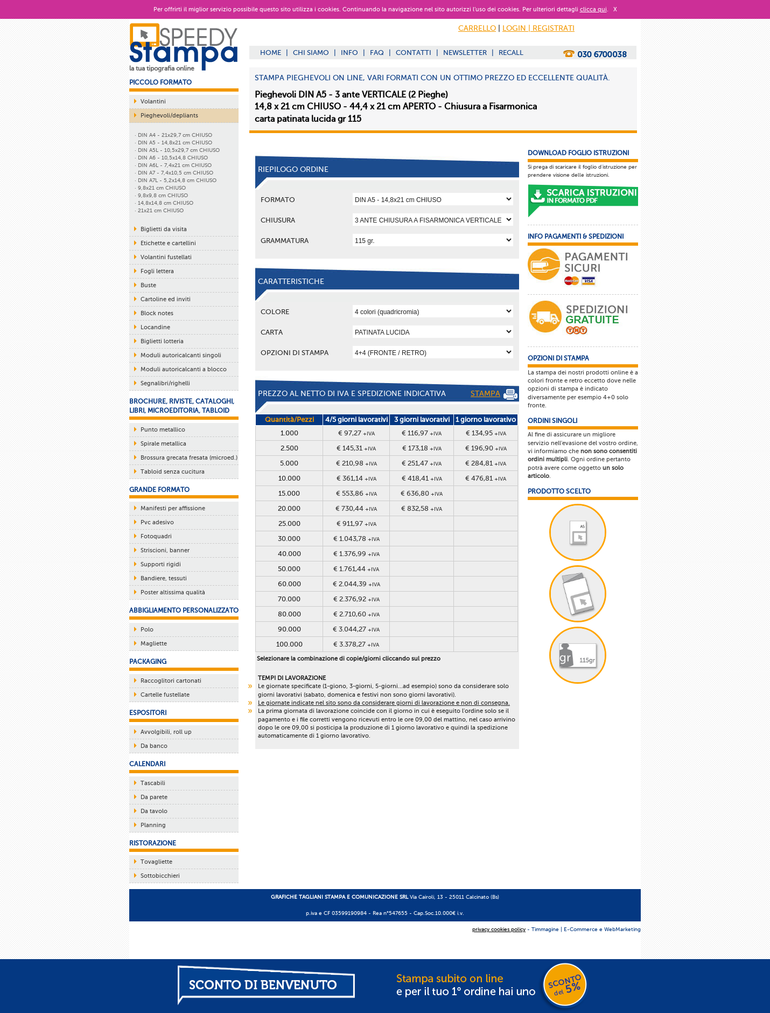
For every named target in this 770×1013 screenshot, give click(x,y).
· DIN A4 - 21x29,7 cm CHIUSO (173, 135)
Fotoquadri (156, 536)
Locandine (155, 327)
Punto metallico (163, 429)
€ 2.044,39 (356, 584)
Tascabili (153, 783)
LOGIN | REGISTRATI (538, 28)
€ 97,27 (356, 433)
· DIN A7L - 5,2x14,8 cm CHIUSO (175, 180)
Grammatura (285, 241)
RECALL (511, 52)
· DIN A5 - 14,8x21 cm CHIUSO (173, 142)
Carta (272, 332)
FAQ (377, 52)
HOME (270, 52)
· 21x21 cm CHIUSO (159, 210)
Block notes (157, 313)
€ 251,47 (422, 463)
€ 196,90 (486, 448)
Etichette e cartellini (168, 243)
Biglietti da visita (164, 229)
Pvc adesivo (157, 522)
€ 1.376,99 (356, 554)
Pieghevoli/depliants (169, 115)
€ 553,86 (356, 493)
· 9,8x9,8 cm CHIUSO (161, 195)
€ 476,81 (485, 478)
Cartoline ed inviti (166, 299)
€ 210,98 (356, 463)
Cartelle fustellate (165, 694)
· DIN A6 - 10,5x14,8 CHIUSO (171, 158)
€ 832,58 (421, 508)
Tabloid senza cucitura (173, 471)
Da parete (154, 797)
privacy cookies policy (499, 929)
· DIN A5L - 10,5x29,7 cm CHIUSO (177, 150)
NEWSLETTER (465, 52)
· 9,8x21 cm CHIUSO (160, 188)
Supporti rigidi (161, 564)
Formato (278, 200)
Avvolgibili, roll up (166, 732)
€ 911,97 (356, 523)
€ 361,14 (356, 478)
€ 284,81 (485, 463)
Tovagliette (156, 861)
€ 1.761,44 (356, 569)
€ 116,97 (422, 433)
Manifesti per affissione (173, 508)
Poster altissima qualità (173, 592)
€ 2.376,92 (356, 599)
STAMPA (494, 394)
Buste (148, 285)
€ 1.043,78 (356, 539)
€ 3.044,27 (356, 629)
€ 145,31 (356, 448)
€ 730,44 (356, 508)
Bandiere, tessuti (164, 578)
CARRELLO (477, 28)
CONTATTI (413, 52)
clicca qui (593, 9)
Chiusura (278, 220)
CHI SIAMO (311, 52)
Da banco (154, 746)
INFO (349, 52)
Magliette (154, 643)
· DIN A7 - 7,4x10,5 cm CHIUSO (174, 173)
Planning (153, 825)
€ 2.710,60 (356, 614)
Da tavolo (154, 811)
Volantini (153, 101)
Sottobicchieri (160, 875)
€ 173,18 (422, 448)
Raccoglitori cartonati (171, 680)
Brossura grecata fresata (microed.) (189, 457)
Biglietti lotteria (162, 341)
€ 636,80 (422, 493)
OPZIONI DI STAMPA (294, 353)
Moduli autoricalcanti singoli (181, 355)
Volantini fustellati (166, 257)
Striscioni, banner (165, 550)
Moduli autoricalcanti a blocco (184, 369)
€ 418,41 (422, 478)
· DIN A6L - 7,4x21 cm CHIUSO (173, 165)
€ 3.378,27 (356, 644)
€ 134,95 (486, 433)
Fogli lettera (157, 271)
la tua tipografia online (161, 68)
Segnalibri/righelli (165, 383)
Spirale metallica (163, 443)
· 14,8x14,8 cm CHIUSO (164, 203)
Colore (275, 312)
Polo (147, 629)
